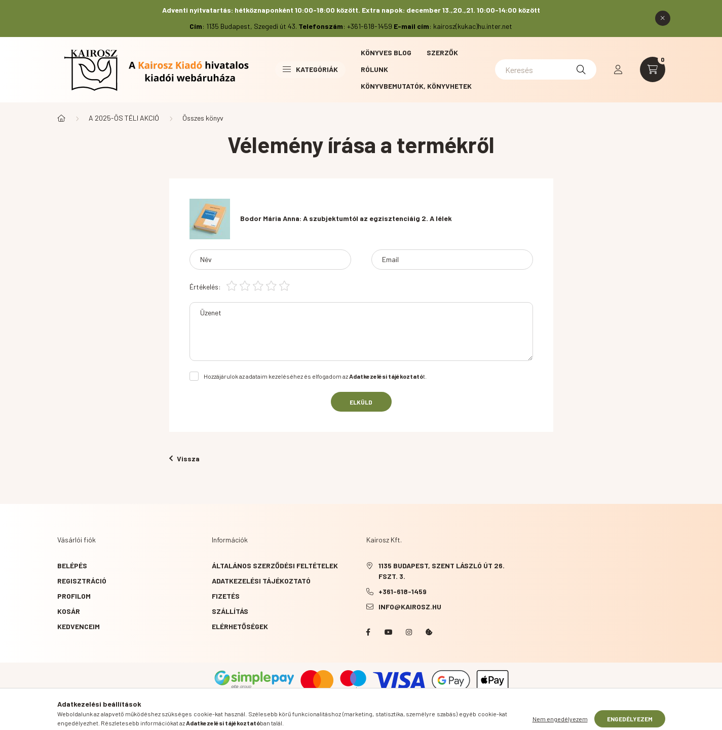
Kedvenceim (78, 626)
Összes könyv (202, 118)
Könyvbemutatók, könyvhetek (416, 86)
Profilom (74, 596)
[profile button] (618, 69)
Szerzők (442, 52)
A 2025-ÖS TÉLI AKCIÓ (124, 118)
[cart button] (652, 69)
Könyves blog (386, 52)
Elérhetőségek (240, 626)
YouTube (388, 632)
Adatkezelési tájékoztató (261, 580)
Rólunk (374, 69)
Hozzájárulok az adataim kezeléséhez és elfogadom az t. (315, 376)
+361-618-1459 (402, 591)
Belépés (72, 565)
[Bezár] (662, 18)
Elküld (361, 402)
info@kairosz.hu (409, 606)
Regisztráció (81, 580)
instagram (409, 632)
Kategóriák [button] (310, 69)
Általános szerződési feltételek (275, 565)
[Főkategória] (61, 118)
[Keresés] (545, 69)
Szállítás (230, 611)
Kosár (68, 611)
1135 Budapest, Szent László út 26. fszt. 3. (441, 570)
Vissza (184, 458)
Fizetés (226, 596)
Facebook (368, 632)
